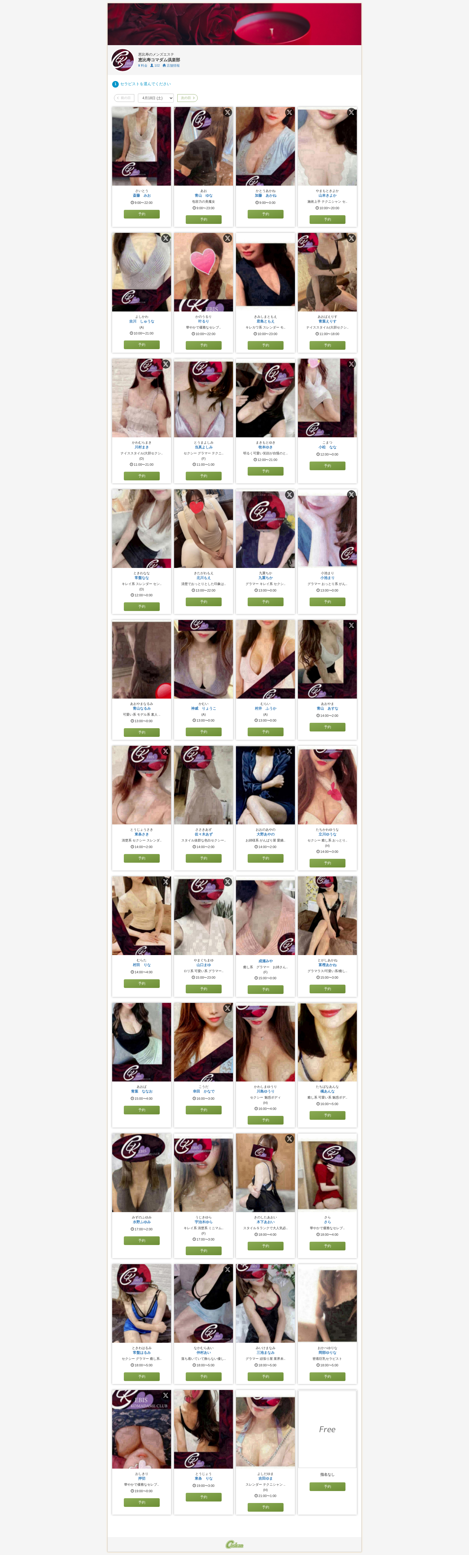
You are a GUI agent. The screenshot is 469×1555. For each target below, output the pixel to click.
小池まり (327, 578)
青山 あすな (327, 708)
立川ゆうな (327, 834)
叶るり (203, 321)
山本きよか (327, 195)
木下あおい (266, 1222)
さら (327, 1222)
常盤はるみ (142, 1353)
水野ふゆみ (142, 1222)
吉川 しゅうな (141, 321)
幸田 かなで (203, 1091)
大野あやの (266, 834)
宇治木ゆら (204, 1222)
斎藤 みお (142, 195)
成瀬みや (265, 961)
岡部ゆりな (327, 1353)
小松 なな (327, 447)
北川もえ (204, 578)
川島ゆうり (266, 1091)
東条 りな (204, 1478)
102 (155, 65)
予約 (141, 214)
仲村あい (204, 1353)
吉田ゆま (265, 1478)
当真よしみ (204, 447)
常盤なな (142, 578)
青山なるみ (142, 708)
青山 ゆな (204, 195)
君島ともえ (266, 321)
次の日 (187, 98)
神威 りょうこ (203, 708)
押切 (141, 1478)
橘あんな (327, 1091)
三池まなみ (266, 1353)
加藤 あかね (265, 195)
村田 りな (142, 965)
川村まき (142, 447)
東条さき (142, 834)
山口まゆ (204, 965)
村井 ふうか (265, 708)
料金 (142, 65)
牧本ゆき (265, 447)
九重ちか (265, 578)
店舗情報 (171, 65)
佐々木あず (204, 834)
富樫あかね (327, 965)
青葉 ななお (142, 1091)
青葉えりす (327, 321)
